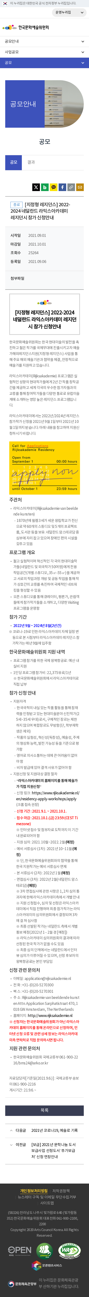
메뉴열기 (81, 27)
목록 (44, 1110)
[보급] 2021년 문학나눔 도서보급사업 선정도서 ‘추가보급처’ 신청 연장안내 (53, 1151)
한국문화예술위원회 (37, 27)
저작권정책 (61, 1191)
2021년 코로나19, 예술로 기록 (54, 1130)
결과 (31, 162)
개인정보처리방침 (34, 1191)
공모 (13, 162)
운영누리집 (63, 12)
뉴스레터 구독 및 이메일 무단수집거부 (47, 1197)
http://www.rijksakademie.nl (50, 1016)
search (71, 27)
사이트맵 (47, 1203)
